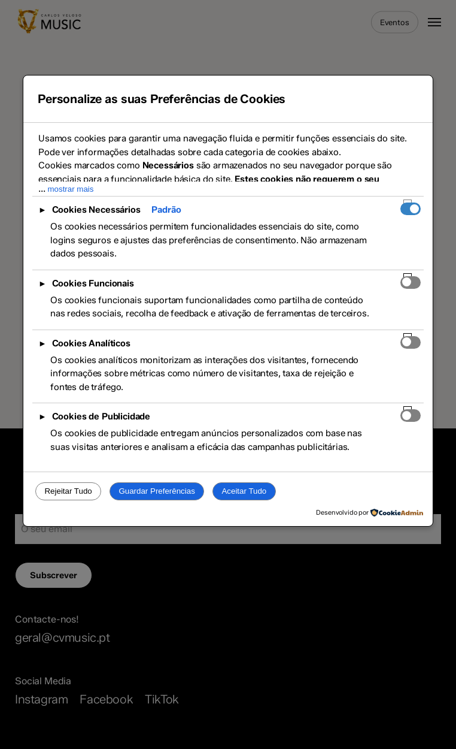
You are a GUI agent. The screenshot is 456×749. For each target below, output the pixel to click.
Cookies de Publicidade (101, 416)
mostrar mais (70, 189)
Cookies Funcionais (93, 283)
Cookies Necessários (96, 209)
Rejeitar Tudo (68, 491)
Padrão (166, 209)
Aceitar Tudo (243, 491)
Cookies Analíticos (91, 343)
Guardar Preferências (156, 491)
